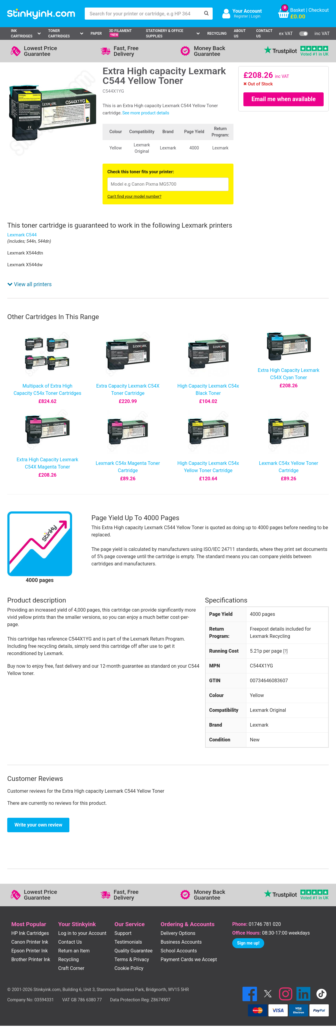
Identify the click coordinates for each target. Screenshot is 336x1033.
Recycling (217, 33)
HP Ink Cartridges (30, 933)
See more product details (145, 112)
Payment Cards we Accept (189, 959)
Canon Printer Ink (29, 942)
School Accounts (179, 951)
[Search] (207, 14)
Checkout (319, 10)
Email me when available (283, 99)
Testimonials (128, 942)
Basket (297, 10)
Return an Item (74, 951)
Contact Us (264, 33)
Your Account (247, 11)
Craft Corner (71, 968)
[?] (285, 651)
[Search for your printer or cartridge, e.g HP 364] (143, 14)
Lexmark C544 (21, 235)
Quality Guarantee (133, 951)
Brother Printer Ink (30, 959)
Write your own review (38, 825)
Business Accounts (181, 942)
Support (122, 933)
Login (256, 16)
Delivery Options (178, 933)
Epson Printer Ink (29, 951)
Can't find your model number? (134, 196)
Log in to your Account (82, 933)
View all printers (29, 284)
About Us (240, 33)
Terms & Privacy (131, 959)
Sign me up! (248, 943)
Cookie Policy (128, 968)
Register (241, 16)
